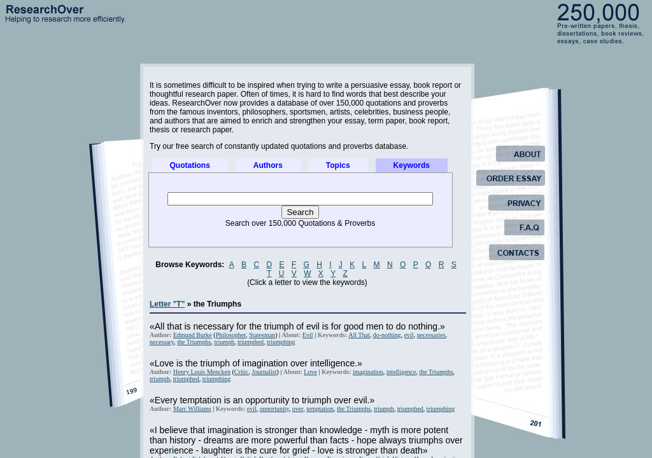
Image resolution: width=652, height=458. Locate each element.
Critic (241, 371)
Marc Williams (192, 408)
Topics (338, 165)
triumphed (250, 341)
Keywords (411, 165)
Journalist (264, 371)
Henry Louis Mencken (201, 371)
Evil (307, 334)
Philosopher (231, 334)
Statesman (262, 334)
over (297, 408)
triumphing (281, 341)
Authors (268, 165)
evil (409, 334)
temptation (320, 408)
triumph (224, 341)
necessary (162, 341)
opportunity (274, 408)
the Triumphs (194, 341)
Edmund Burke (192, 334)
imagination (368, 371)
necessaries (431, 334)
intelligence (401, 371)
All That (358, 334)
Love (310, 371)
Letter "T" (167, 304)
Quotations (190, 165)
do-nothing (387, 334)
